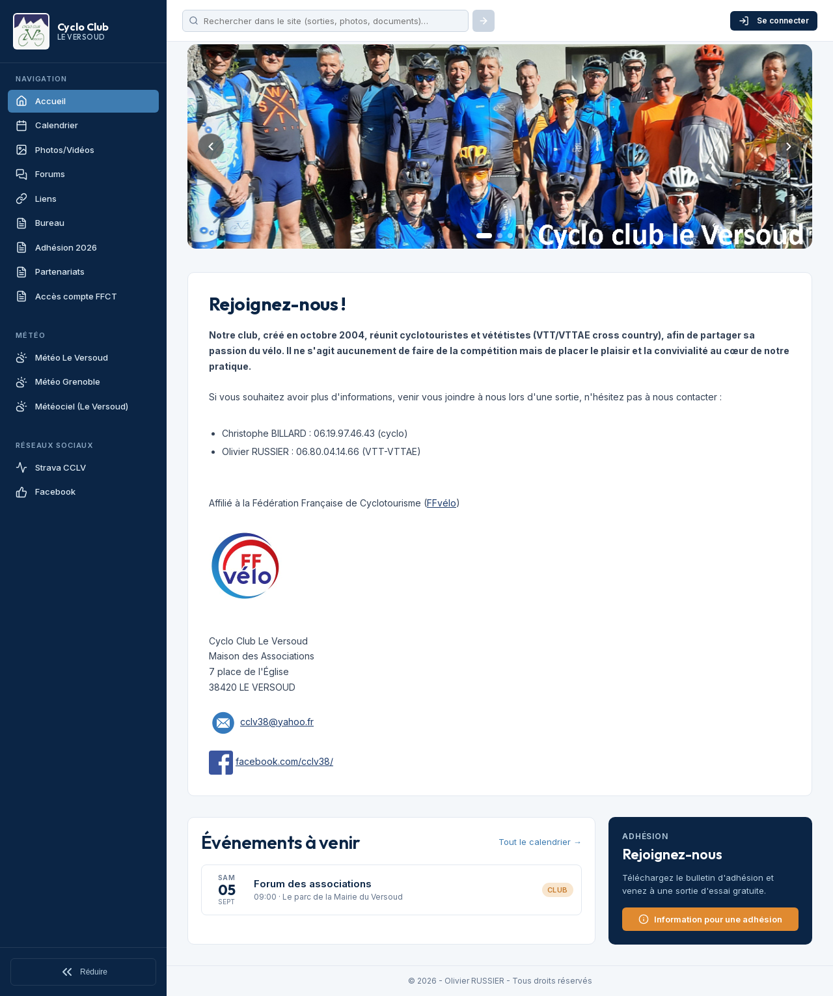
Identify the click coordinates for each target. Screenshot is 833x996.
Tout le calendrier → (540, 842)
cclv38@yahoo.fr (277, 721)
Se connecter (774, 21)
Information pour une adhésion (710, 919)
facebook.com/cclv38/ (284, 761)
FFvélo (441, 502)
